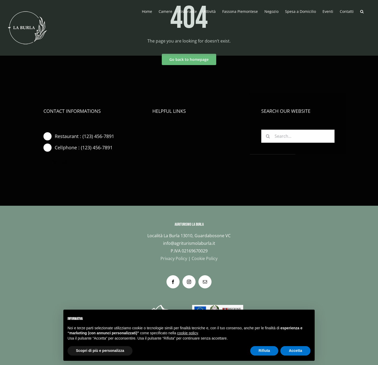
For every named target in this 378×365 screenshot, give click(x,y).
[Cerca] (267, 137)
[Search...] (298, 137)
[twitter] (55, 162)
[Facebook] (173, 281)
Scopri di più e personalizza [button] (100, 350)
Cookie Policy (205, 258)
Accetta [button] (295, 350)
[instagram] (64, 162)
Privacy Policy (173, 258)
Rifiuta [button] (264, 350)
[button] (362, 11)
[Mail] (205, 281)
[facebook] (45, 162)
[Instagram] (189, 281)
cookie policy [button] (187, 333)
